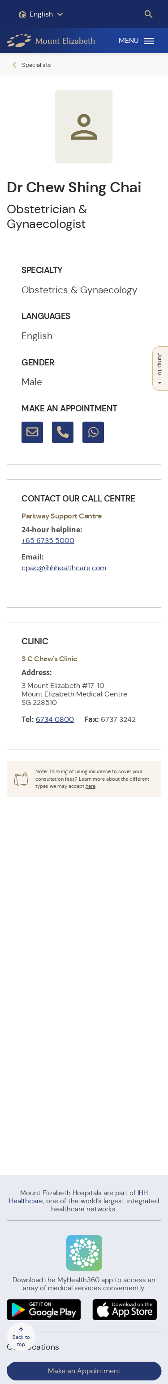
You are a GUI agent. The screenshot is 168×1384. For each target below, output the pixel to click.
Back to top (21, 1337)
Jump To (160, 368)
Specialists (36, 65)
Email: (33, 557)
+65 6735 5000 (48, 540)
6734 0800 (55, 719)
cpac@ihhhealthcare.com (64, 568)
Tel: (28, 719)
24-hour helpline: (52, 530)
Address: (37, 672)
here (90, 786)
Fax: (91, 719)
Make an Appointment (84, 1371)
